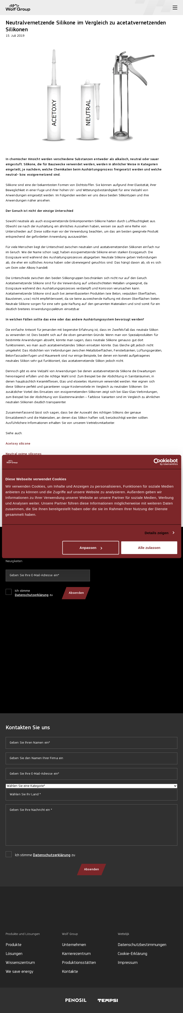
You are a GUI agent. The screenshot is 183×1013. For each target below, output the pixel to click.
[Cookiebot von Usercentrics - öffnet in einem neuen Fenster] (157, 461)
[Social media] (8, 916)
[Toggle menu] (175, 7)
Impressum (128, 963)
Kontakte (70, 972)
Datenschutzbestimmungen (142, 945)
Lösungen (14, 954)
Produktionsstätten (79, 963)
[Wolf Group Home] (18, 7)
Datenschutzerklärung (32, 595)
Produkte (13, 945)
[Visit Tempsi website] (108, 1000)
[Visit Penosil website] (75, 1000)
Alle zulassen (149, 548)
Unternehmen (74, 945)
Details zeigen (156, 533)
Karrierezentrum (76, 954)
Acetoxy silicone (18, 443)
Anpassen (91, 548)
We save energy (19, 972)
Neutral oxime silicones (23, 454)
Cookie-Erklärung (132, 954)
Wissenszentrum (20, 963)
